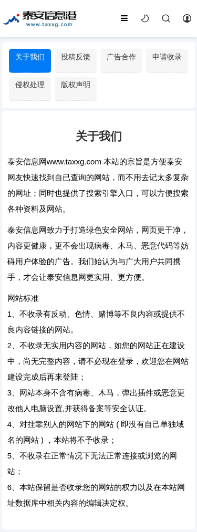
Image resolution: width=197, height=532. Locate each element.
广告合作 (121, 57)
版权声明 (75, 84)
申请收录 (167, 57)
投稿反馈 (75, 57)
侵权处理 (30, 84)
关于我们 (30, 57)
